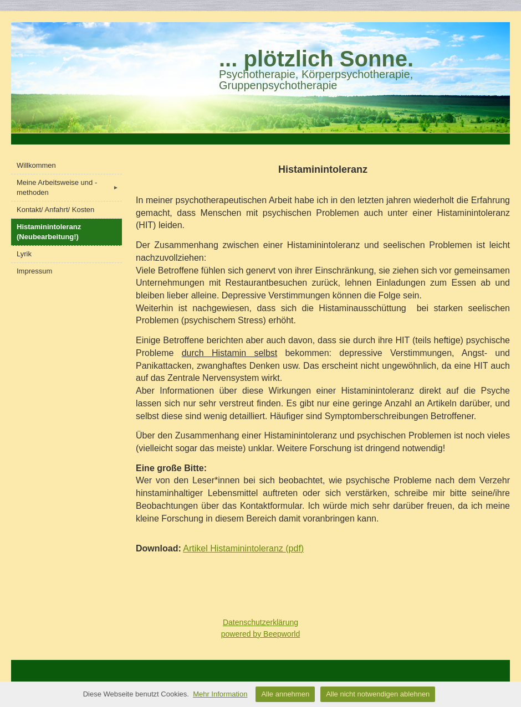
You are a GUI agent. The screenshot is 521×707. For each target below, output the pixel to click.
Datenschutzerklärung (260, 622)
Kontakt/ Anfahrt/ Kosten (55, 209)
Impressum (34, 271)
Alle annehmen (285, 694)
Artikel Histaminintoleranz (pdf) (243, 548)
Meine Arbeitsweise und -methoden (69, 187)
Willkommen (36, 165)
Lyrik (24, 254)
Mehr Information (220, 694)
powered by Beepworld (260, 633)
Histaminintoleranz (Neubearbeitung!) (49, 232)
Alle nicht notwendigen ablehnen (378, 694)
